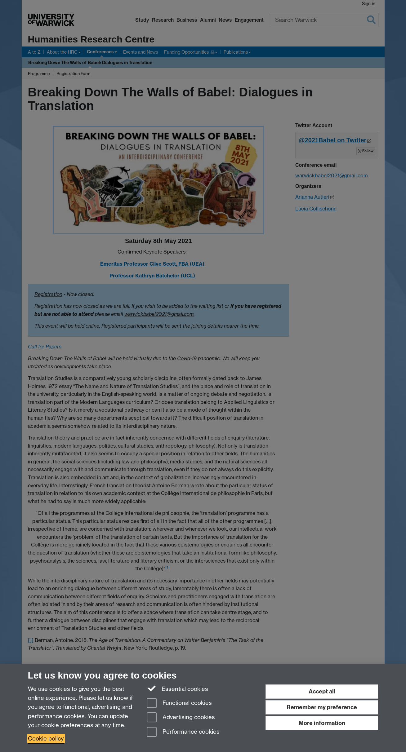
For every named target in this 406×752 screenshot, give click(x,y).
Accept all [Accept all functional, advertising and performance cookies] (322, 691)
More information (322, 723)
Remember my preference (322, 707)
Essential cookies (177, 688)
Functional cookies (179, 703)
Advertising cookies (181, 717)
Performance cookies (183, 732)
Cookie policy (46, 738)
